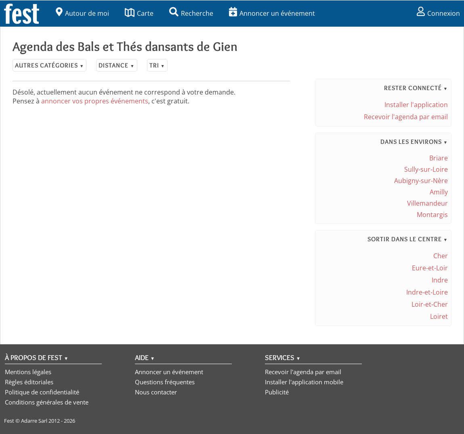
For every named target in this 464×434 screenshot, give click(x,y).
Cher (440, 255)
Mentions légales (28, 372)
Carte (139, 13)
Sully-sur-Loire (426, 169)
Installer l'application (416, 104)
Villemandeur (427, 203)
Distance (116, 65)
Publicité (277, 392)
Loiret (439, 316)
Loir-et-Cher (430, 304)
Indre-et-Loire (427, 292)
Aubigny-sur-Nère (421, 180)
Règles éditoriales (29, 382)
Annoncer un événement (272, 13)
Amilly (439, 192)
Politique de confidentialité (42, 392)
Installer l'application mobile (304, 382)
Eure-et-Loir (430, 267)
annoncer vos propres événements (94, 101)
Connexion (438, 13)
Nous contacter (156, 392)
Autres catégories (49, 65)
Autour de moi (82, 13)
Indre (440, 280)
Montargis (432, 214)
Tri (157, 65)
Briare (438, 158)
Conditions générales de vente (46, 402)
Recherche (191, 13)
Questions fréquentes (165, 382)
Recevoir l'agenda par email (406, 116)
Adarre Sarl (34, 420)
